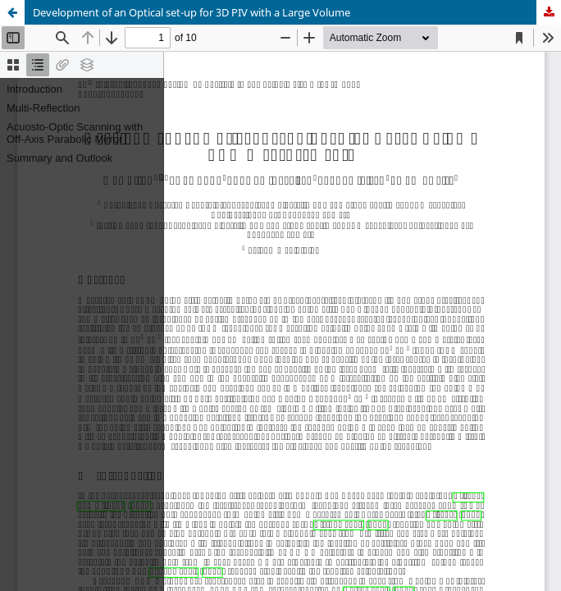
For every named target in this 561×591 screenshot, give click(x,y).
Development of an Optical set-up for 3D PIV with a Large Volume (191, 12)
